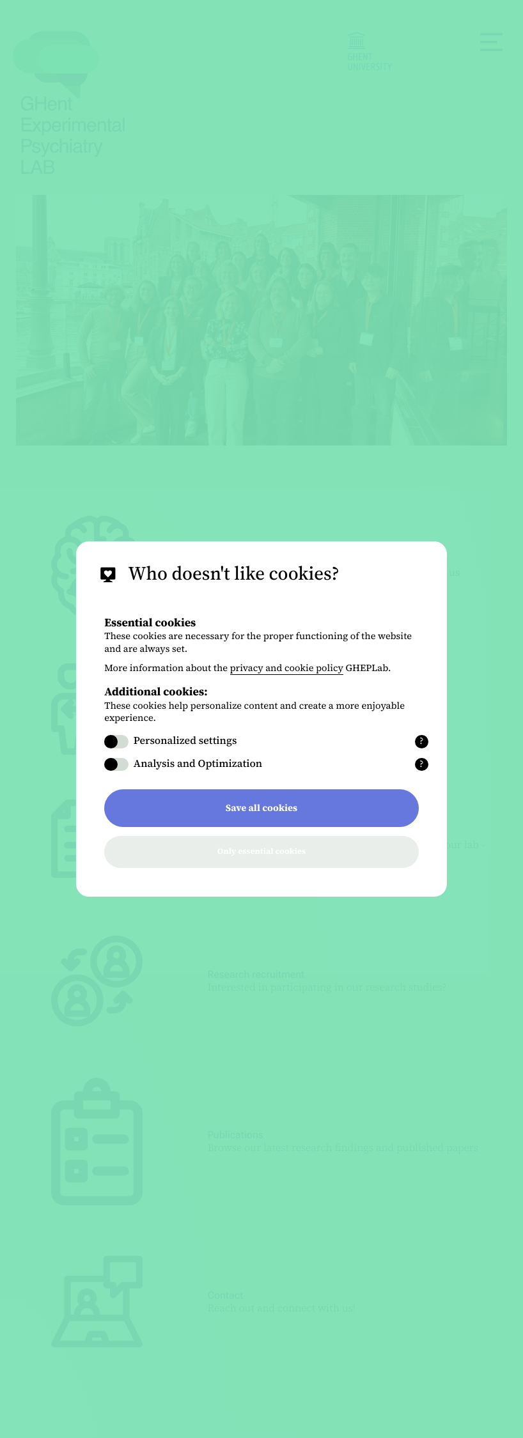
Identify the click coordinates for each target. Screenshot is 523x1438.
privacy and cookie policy (287, 667)
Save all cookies (261, 807)
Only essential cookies (261, 851)
